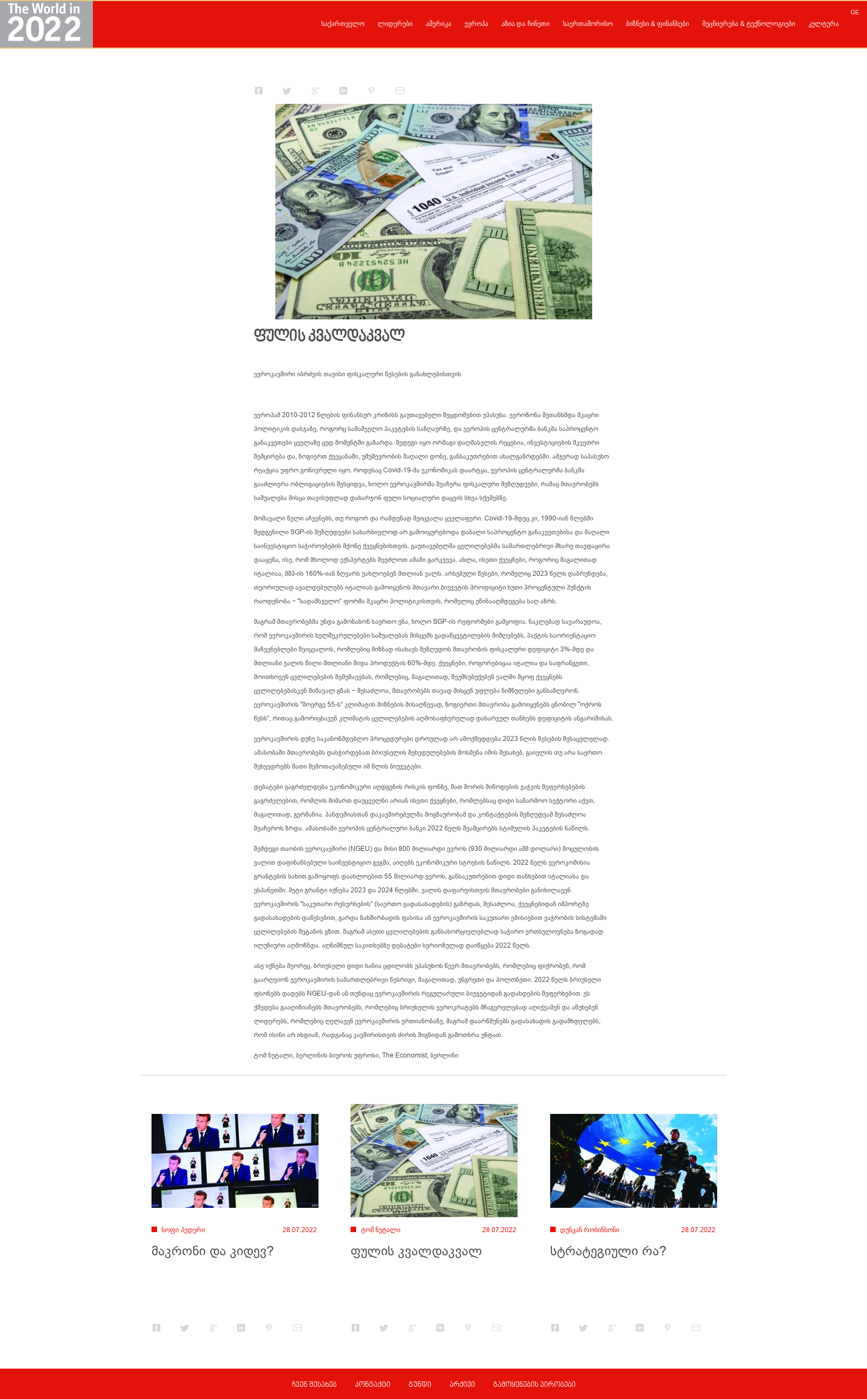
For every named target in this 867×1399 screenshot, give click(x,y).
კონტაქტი (372, 1385)
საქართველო (342, 24)
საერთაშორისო (588, 24)
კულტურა (823, 24)
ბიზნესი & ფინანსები (658, 24)
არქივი (462, 1385)
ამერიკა (438, 24)
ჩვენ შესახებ (314, 1385)
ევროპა (476, 24)
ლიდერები (395, 24)
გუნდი (420, 1385)
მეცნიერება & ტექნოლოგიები (748, 24)
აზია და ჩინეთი (526, 24)
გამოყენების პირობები (534, 1385)
